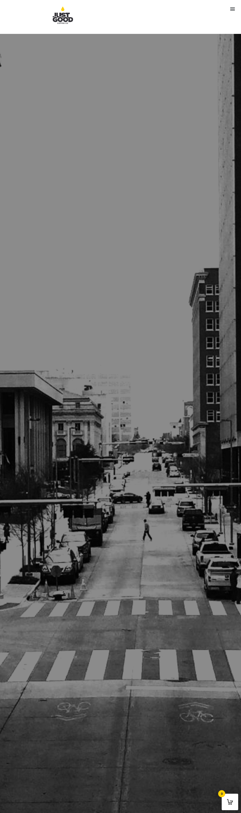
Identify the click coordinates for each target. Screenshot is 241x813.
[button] (232, 8)
